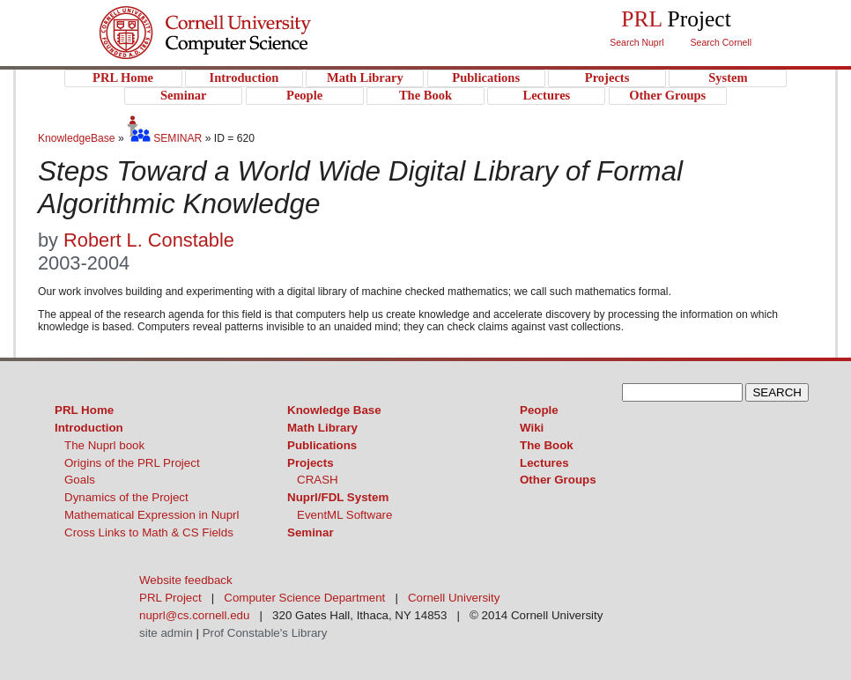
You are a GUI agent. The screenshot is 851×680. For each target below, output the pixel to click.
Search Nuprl (636, 42)
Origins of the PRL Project (132, 462)
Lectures (544, 462)
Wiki (532, 427)
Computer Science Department (304, 597)
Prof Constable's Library (265, 632)
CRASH (317, 479)
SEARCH (777, 392)
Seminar (310, 532)
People (539, 410)
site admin (166, 632)
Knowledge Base (334, 410)
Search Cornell (721, 42)
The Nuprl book (104, 445)
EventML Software (344, 514)
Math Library (322, 427)
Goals (79, 479)
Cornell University (240, 16)
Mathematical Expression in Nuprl (152, 514)
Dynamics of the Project (126, 497)
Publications (322, 445)
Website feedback (186, 580)
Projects (310, 462)
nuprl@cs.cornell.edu (194, 615)
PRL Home (84, 410)
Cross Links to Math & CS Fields (148, 532)
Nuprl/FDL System (337, 497)
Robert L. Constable (148, 240)
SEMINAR (164, 138)
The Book (547, 445)
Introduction (89, 427)
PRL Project (240, 49)
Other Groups (558, 479)
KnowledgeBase (78, 138)
